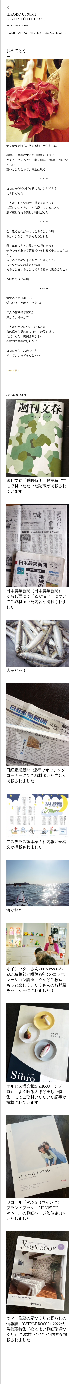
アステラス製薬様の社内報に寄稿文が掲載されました (36, 844)
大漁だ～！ (16, 670)
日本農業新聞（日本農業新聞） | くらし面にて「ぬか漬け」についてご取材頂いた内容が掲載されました (36, 599)
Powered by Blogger (38, 1365)
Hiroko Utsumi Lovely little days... (25, 16)
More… (61, 33)
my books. (45, 33)
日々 (17, 370)
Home (11, 33)
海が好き (14, 910)
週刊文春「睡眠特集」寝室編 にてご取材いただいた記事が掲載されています (36, 486)
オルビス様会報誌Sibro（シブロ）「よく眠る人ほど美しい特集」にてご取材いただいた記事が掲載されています (36, 1094)
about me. (26, 33)
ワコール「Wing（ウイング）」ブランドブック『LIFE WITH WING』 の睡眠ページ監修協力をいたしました (36, 1210)
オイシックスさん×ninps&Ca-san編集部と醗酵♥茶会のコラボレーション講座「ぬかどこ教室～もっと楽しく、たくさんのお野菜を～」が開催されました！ (36, 979)
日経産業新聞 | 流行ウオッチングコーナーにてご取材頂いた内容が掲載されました (36, 775)
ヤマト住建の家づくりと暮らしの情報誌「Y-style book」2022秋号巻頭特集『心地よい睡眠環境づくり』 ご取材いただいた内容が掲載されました (36, 1328)
